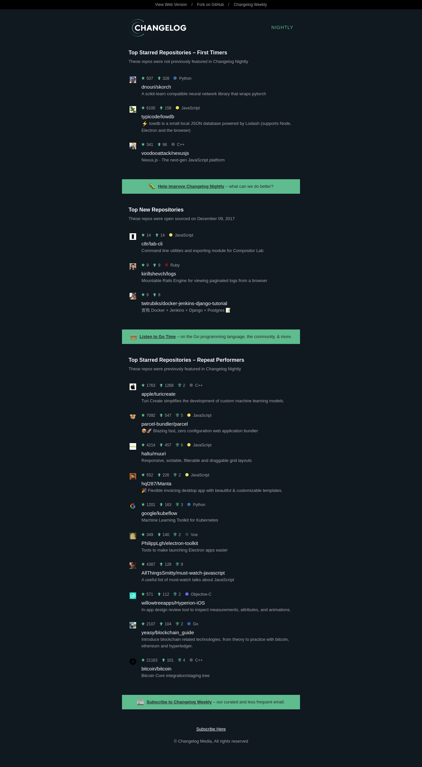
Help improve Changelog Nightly (191, 186)
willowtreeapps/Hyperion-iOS (173, 603)
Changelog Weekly (250, 4)
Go (192, 624)
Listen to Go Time (157, 336)
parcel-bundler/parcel (164, 424)
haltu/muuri (153, 453)
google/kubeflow (159, 513)
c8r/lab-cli (152, 243)
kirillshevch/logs (158, 273)
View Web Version (171, 4)
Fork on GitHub (210, 4)
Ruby (172, 265)
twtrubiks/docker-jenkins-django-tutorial (184, 303)
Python (182, 78)
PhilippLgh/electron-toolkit (169, 543)
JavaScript (188, 108)
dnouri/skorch (156, 87)
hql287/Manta (156, 483)
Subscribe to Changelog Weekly (179, 701)
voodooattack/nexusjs (165, 153)
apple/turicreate (158, 394)
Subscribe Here (211, 728)
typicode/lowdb (157, 116)
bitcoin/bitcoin (156, 668)
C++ (178, 144)
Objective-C (198, 594)
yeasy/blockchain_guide (167, 632)
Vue (191, 534)
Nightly (282, 27)
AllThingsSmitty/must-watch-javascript (183, 573)
